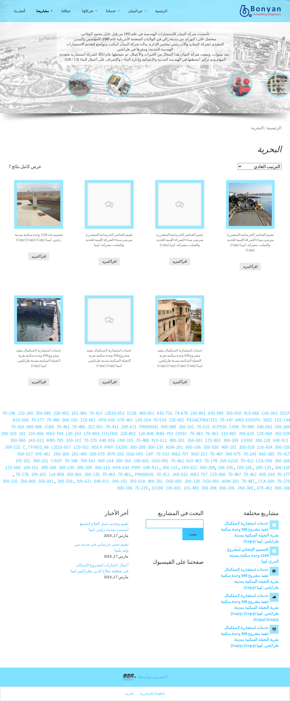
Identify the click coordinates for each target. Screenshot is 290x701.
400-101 (228, 447)
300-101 (40, 460)
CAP (149, 454)
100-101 (73, 440)
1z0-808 (145, 433)
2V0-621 (129, 426)
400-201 (177, 440)
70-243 (249, 454)
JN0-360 (61, 454)
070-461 (125, 420)
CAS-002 (270, 413)
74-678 (181, 413)
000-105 (70, 420)
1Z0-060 (264, 433)
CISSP (56, 460)
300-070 (97, 454)
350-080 (43, 413)
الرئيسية (274, 127)
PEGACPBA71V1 (202, 420)
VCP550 (219, 426)
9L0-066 (251, 413)
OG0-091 (160, 460)
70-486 (53, 420)
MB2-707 (180, 454)
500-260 (282, 426)
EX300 (247, 440)
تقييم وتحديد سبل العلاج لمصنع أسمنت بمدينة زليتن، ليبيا (104, 526)
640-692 (264, 426)
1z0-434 (264, 447)
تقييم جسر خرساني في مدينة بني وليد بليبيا (101, 547)
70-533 (162, 454)
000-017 (25, 454)
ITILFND (110, 433)
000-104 (105, 460)
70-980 (247, 426)
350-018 (246, 447)
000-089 (34, 426)
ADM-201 (174, 447)
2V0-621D (229, 460)
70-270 (90, 440)
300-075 (233, 454)
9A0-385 (266, 454)
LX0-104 (143, 420)
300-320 (282, 447)
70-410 (17, 426)
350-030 (211, 447)
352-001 (95, 426)
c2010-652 (114, 413)
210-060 (36, 433)
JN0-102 (125, 440)
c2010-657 (61, 447)
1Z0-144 (282, 420)
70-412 (246, 460)
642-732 (164, 413)
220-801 (198, 413)
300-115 (12, 447)
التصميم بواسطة (145, 677)
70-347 (226, 420)
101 (22, 433)
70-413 (95, 413)
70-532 (203, 426)
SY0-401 (42, 454)
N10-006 (20, 420)
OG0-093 (134, 454)
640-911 (280, 440)
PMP (108, 447)
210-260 (25, 413)
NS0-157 (199, 454)
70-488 (142, 440)
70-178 (210, 460)
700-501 (87, 460)
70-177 (37, 420)
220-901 (176, 420)
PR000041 (148, 426)
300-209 (230, 440)
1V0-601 (141, 460)
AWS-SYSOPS (247, 420)
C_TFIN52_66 (36, 447)
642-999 (215, 413)
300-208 (137, 447)
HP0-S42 (106, 420)
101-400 (79, 413)
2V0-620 (246, 433)
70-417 (283, 454)
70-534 (159, 420)
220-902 (61, 413)
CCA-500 (264, 460)
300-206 (282, 460)
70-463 (211, 433)
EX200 (121, 447)
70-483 (196, 433)
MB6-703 (164, 433)
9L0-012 (159, 440)
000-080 (168, 426)
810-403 (194, 460)
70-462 (177, 460)
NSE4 (96, 447)
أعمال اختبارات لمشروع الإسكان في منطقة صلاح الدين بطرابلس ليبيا (100, 567)
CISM (234, 426)
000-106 (193, 447)
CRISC (181, 433)
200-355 (123, 460)
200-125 (282, 467)
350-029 (282, 433)
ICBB (49, 426)
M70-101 (115, 454)
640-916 (107, 440)
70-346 (71, 460)
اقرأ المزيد (38, 256)
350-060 (17, 440)
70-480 (78, 426)
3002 (267, 420)
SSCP (285, 413)
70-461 (63, 426)
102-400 (79, 454)
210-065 (228, 433)
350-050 (233, 413)
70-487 (216, 454)
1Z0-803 (213, 440)
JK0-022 (36, 440)
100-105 (244, 467)
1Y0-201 (22, 460)
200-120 (262, 440)
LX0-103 (73, 433)
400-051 (146, 413)
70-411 (112, 426)
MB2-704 (54, 433)
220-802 (128, 433)
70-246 (8, 413)
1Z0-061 (88, 420)
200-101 (186, 426)
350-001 (194, 440)
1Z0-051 (81, 447)
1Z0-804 (91, 433)
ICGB (132, 413)
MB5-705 (54, 440)
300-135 (155, 447)
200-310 (8, 433)
